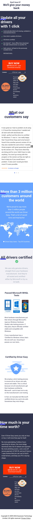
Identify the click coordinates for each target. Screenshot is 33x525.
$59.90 (9, 66)
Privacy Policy (26, 518)
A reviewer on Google (13, 168)
